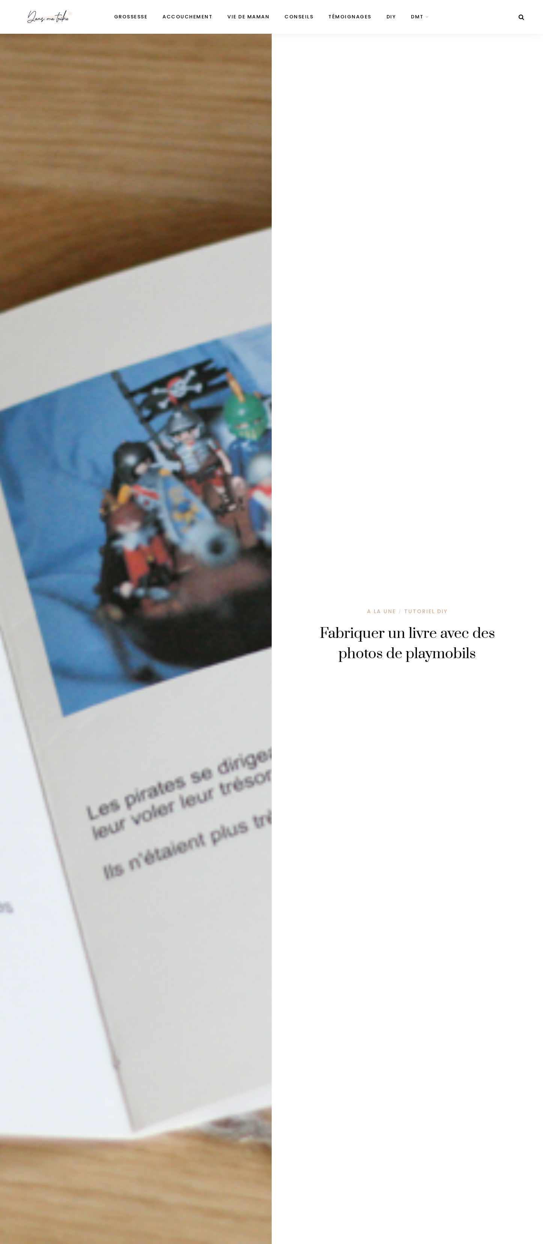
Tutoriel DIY (426, 611)
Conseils (298, 16)
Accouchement (187, 16)
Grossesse (131, 16)
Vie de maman (248, 16)
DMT (417, 16)
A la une (381, 611)
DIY (391, 16)
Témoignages (350, 16)
